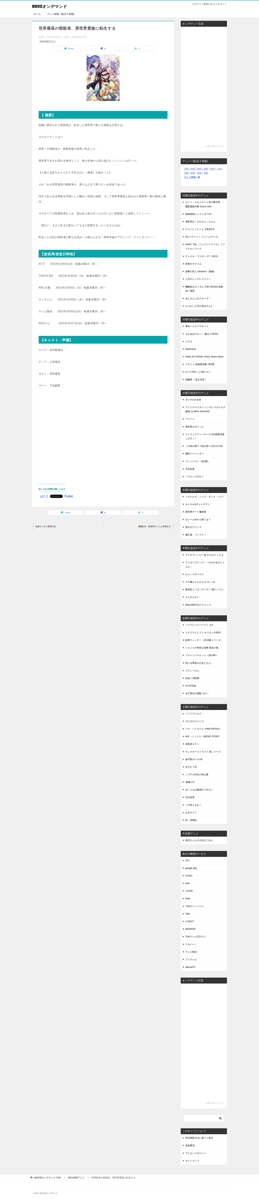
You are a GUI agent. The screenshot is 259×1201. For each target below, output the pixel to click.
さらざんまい (192, 597)
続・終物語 (191, 820)
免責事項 (190, 1145)
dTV (187, 860)
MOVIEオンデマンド (53, 5)
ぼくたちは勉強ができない (199, 789)
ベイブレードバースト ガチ (199, 625)
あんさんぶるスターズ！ (198, 298)
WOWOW (190, 929)
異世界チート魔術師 (195, 511)
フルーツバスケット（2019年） (201, 655)
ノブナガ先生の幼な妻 (196, 774)
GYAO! (188, 875)
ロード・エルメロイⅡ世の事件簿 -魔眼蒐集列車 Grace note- (204, 204)
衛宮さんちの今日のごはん (199, 840)
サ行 (199, 169)
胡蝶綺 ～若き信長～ (196, 379)
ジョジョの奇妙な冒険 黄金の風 (201, 647)
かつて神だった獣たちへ (198, 371)
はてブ (44, 496)
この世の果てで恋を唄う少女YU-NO (204, 446)
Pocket (68, 496)
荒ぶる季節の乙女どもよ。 (199, 663)
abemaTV (190, 967)
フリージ (190, 419)
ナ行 (212, 169)
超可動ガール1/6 (193, 759)
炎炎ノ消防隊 (192, 678)
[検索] (204, 1118)
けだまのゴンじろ (194, 721)
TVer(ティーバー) (194, 906)
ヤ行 (192, 173)
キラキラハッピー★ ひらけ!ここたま (204, 555)
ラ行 (199, 173)
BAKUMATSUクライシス (198, 604)
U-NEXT (189, 921)
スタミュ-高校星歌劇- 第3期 (199, 364)
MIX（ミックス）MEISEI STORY (202, 736)
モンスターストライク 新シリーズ (203, 751)
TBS (187, 913)
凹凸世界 (190, 797)
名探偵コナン (192, 744)
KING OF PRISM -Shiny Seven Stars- (204, 356)
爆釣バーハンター (194, 453)
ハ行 (219, 169)
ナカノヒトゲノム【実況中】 (200, 229)
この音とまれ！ (193, 805)
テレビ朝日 (191, 952)
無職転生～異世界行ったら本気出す (154, 526)
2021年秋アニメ (47, 41)
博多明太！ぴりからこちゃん (200, 221)
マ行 (186, 173)
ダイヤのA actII (193, 399)
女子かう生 (191, 767)
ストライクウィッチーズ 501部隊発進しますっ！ (204, 436)
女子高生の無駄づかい (196, 693)
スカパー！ (191, 944)
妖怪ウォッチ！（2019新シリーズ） (204, 640)
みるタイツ (191, 812)
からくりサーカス (194, 574)
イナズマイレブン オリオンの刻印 (203, 632)
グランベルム (192, 670)
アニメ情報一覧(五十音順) (60, 14)
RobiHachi (190, 349)
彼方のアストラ (193, 527)
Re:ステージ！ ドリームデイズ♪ (202, 236)
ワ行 (206, 173)
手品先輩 (190, 469)
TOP (47, 1177)
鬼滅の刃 (190, 782)
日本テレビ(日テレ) (195, 936)
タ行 (206, 169)
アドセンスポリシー (195, 1153)
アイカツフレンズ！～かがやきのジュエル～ (205, 564)
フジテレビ (191, 959)
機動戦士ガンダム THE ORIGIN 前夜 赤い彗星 (204, 288)
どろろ (188, 341)
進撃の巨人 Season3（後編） (200, 271)
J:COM (189, 891)
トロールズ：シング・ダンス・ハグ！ (205, 496)
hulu (187, 883)
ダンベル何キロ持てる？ (198, 519)
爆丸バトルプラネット (196, 326)
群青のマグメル (193, 263)
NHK (187, 898)
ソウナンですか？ (194, 476)
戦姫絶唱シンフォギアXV (198, 214)
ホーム (37, 14)
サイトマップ (192, 1160)
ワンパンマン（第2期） (197, 461)
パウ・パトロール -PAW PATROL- (203, 728)
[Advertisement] (103, 433)
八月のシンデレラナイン (198, 279)
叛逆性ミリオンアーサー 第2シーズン (204, 589)
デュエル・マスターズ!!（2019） (202, 256)
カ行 (192, 169)
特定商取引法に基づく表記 (199, 1138)
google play (191, 868)
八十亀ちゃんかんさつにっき (200, 582)
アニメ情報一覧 (192, 177)
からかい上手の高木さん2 (198, 306)
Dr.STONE (190, 685)
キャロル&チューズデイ (197, 504)
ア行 (186, 169)
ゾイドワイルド (193, 713)
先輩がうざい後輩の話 (45, 526)
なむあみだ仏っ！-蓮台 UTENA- (202, 334)
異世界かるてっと (194, 426)
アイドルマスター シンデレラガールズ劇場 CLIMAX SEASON (205, 409)
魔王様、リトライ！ (195, 534)
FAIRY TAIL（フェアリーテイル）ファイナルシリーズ (205, 246)
